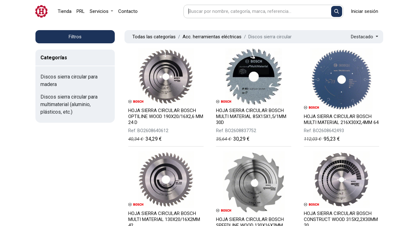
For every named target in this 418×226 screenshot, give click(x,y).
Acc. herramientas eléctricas (212, 37)
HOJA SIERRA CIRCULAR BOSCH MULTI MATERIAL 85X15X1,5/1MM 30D (251, 116)
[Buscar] (336, 11)
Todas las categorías (154, 37)
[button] (364, 37)
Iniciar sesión (364, 11)
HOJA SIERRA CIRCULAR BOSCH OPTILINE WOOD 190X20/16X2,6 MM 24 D (165, 116)
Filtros (75, 37)
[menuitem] (64, 11)
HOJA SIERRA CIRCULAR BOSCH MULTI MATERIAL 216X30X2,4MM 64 (341, 119)
